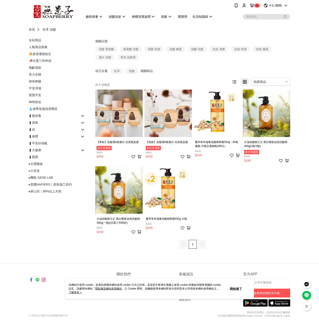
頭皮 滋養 (219, 49)
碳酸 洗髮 (197, 49)
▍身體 (33, 136)
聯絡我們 (185, 299)
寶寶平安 (35, 95)
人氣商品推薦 (38, 47)
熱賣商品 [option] (260, 82)
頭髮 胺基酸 (106, 49)
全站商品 (35, 40)
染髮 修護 (175, 49)
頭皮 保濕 (240, 49)
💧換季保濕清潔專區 (43, 109)
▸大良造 (34, 170)
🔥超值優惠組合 (40, 54)
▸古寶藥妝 (36, 164)
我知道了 (236, 289)
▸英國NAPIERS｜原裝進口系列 (50, 184)
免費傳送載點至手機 (267, 293)
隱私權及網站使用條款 (108, 288)
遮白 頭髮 (105, 57)
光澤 (45, 29)
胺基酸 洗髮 (131, 49)
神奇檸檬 (35, 81)
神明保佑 (35, 102)
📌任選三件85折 (40, 61)
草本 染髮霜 (128, 57)
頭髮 (53, 29)
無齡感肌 (35, 67)
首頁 (32, 29)
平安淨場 (35, 88)
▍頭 (32, 129)
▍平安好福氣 (38, 143)
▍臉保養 (35, 115)
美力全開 (35, 74)
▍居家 (33, 122)
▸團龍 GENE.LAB (41, 177)
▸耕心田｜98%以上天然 (45, 191)
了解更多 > (75, 292)
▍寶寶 (33, 157)
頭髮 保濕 (154, 49)
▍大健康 (35, 150)
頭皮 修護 (262, 49)
